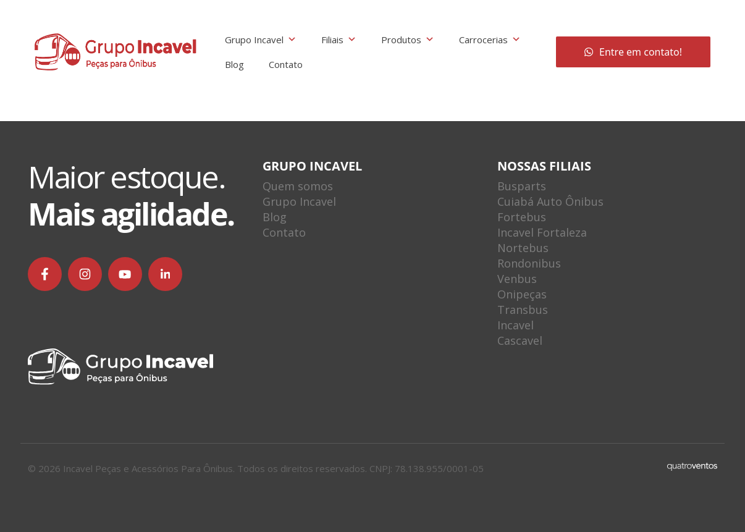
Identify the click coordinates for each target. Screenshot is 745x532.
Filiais (338, 39)
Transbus (522, 309)
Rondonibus (529, 263)
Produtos (407, 39)
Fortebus (521, 216)
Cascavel (519, 340)
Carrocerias (490, 39)
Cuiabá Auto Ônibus (550, 201)
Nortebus (523, 247)
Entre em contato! (633, 52)
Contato (286, 64)
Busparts (521, 186)
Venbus (517, 278)
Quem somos (298, 186)
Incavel (515, 325)
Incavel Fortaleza (542, 232)
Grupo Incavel (261, 39)
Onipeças (522, 294)
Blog (234, 64)
